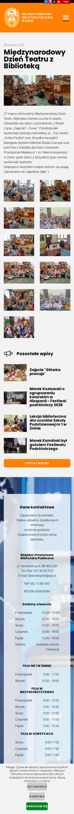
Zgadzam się (37, 806)
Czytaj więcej (37, 463)
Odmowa (37, 796)
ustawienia (37, 787)
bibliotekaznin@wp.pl (42, 576)
